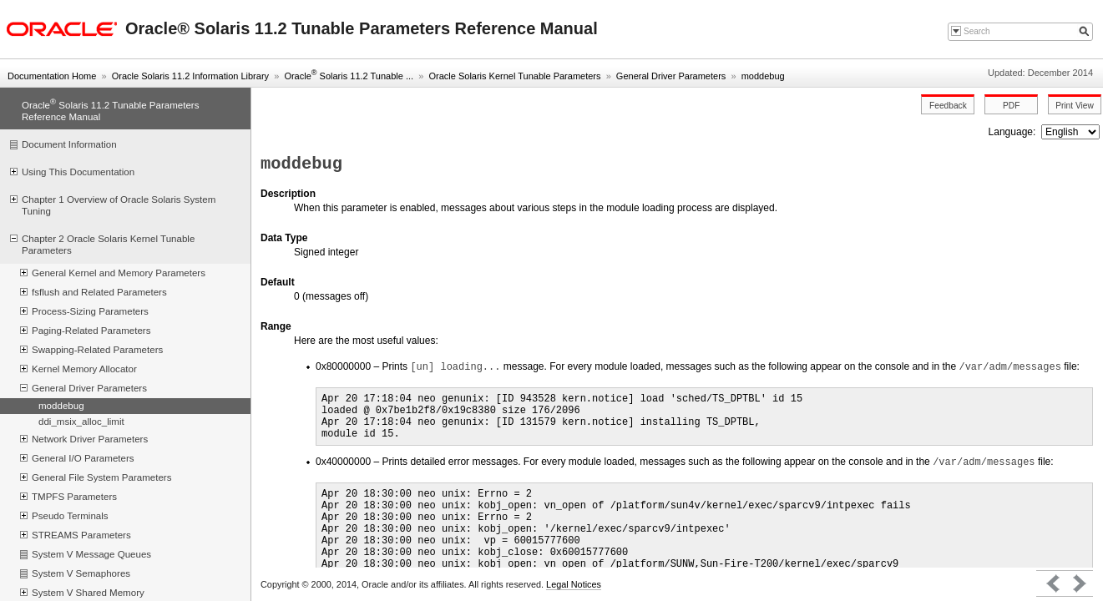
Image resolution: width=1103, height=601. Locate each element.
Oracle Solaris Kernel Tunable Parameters (514, 76)
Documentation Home (52, 76)
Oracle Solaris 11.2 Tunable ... (348, 76)
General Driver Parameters (671, 76)
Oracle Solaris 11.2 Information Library (190, 76)
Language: (1014, 132)
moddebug (763, 76)
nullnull (1070, 131)
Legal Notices (573, 584)
